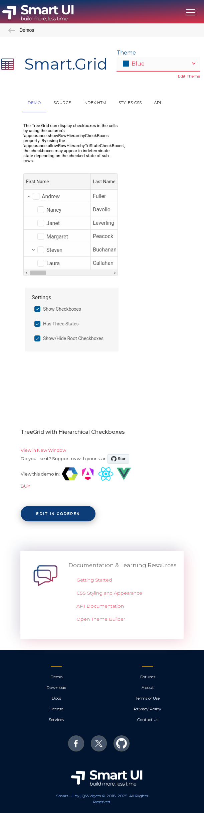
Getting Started (94, 580)
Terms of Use (148, 698)
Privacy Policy (147, 708)
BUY (25, 486)
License (56, 708)
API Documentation (100, 606)
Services (56, 719)
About (148, 687)
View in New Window (43, 450)
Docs (56, 698)
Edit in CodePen (58, 513)
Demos (21, 30)
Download (56, 687)
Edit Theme (189, 76)
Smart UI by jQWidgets (78, 795)
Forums (147, 676)
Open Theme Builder (100, 619)
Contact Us (147, 719)
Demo (56, 676)
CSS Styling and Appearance (109, 593)
